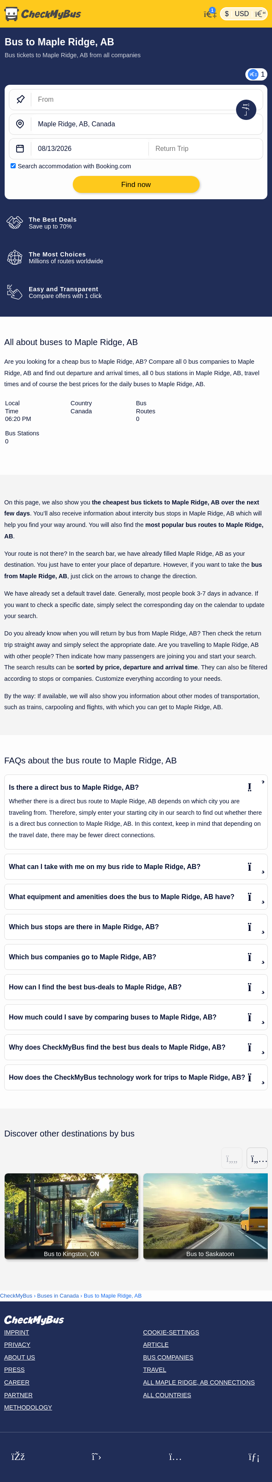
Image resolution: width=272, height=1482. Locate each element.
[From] (147, 99)
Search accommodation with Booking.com (74, 166)
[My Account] (208, 13)
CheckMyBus (16, 1296)
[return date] (206, 149)
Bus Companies (168, 1357)
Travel (154, 1369)
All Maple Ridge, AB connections (199, 1382)
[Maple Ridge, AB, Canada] (147, 124)
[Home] (100, 14)
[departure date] (90, 149)
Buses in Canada (58, 1296)
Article (156, 1344)
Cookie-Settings (171, 1332)
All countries (167, 1395)
